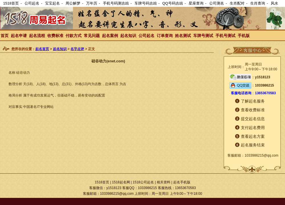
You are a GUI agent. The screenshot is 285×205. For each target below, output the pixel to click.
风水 (274, 3)
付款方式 (74, 35)
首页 (5, 35)
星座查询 (196, 3)
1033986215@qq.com (261, 155)
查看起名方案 (253, 136)
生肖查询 (257, 3)
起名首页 (42, 49)
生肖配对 (237, 3)
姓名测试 (183, 35)
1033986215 (264, 85)
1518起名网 (121, 182)
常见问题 (92, 35)
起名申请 (19, 35)
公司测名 (216, 3)
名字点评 (77, 49)
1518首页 (11, 3)
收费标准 (55, 35)
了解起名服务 (253, 101)
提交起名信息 (253, 118)
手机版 (244, 35)
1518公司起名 (143, 182)
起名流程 (37, 35)
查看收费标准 (253, 110)
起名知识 (128, 35)
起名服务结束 (253, 145)
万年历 (91, 3)
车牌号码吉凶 (146, 3)
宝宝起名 (52, 3)
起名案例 (110, 35)
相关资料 (163, 182)
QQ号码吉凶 (172, 3)
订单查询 (165, 35)
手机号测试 (225, 35)
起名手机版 (181, 182)
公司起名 (32, 3)
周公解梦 (73, 3)
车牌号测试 (203, 35)
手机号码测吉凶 (116, 3)
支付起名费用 (253, 127)
